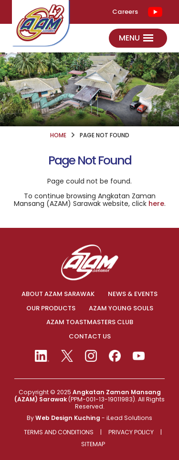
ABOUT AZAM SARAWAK (58, 294)
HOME (58, 135)
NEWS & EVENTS (133, 294)
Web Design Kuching (67, 418)
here (156, 203)
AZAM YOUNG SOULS (121, 308)
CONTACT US (90, 336)
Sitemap (93, 444)
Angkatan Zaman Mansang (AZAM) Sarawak (87, 395)
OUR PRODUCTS (50, 308)
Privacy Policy (131, 432)
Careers (125, 12)
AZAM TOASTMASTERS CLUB (89, 322)
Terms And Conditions (59, 432)
